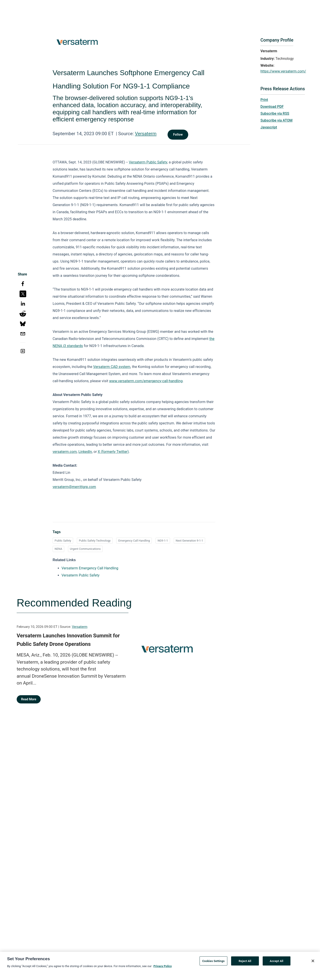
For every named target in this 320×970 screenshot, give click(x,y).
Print (264, 100)
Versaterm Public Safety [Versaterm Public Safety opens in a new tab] (81, 575)
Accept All (276, 962)
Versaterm (145, 133)
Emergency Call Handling (134, 540)
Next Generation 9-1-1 (189, 540)
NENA (58, 548)
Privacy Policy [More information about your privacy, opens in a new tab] (162, 968)
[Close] (313, 962)
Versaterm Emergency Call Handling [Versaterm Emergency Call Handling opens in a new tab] (90, 568)
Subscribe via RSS (274, 113)
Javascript (268, 127)
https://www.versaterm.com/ (283, 71)
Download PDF (272, 106)
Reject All (245, 962)
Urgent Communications (85, 548)
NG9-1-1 (163, 540)
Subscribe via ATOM (276, 120)
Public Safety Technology (95, 540)
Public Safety (63, 540)
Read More (28, 699)
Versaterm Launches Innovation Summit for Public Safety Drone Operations (68, 640)
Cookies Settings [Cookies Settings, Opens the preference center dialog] (213, 962)
